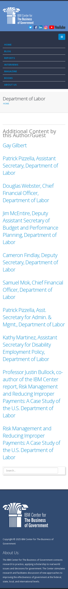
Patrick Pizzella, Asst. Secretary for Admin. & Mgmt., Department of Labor (34, 317)
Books (8, 78)
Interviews (11, 64)
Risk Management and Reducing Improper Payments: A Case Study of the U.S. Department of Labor (31, 443)
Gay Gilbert (15, 145)
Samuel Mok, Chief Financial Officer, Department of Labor (33, 289)
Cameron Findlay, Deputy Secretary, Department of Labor (30, 262)
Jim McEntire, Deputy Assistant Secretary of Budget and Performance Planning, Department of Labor (30, 227)
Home (7, 44)
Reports (9, 58)
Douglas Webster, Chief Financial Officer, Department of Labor (28, 193)
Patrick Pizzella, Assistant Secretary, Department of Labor (30, 165)
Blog (7, 51)
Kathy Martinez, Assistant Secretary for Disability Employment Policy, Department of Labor (30, 348)
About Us (10, 84)
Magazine (10, 71)
